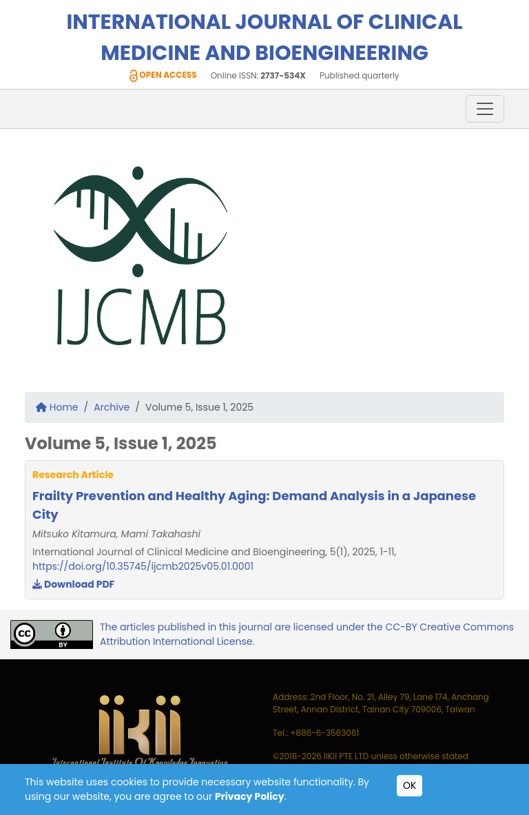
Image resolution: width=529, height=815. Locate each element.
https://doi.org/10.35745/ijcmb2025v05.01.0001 (142, 566)
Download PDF (73, 584)
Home (57, 407)
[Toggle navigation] (485, 109)
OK (409, 785)
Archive (111, 407)
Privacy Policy (249, 796)
